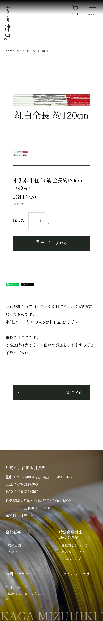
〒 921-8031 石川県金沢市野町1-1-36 (44, 477)
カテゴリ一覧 (12, 50)
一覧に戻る (72, 392)
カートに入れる (51, 243)
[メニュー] (92, 12)
